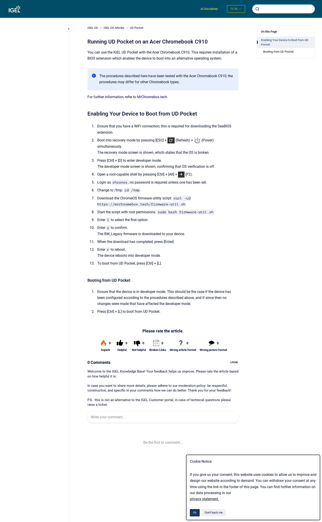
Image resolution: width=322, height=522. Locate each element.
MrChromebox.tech (152, 97)
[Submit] (257, 8)
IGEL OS (92, 27)
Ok (195, 512)
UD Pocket (136, 27)
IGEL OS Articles (114, 27)
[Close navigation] (68, 28)
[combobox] (283, 9)
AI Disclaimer (209, 8)
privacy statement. (204, 499)
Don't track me (214, 512)
